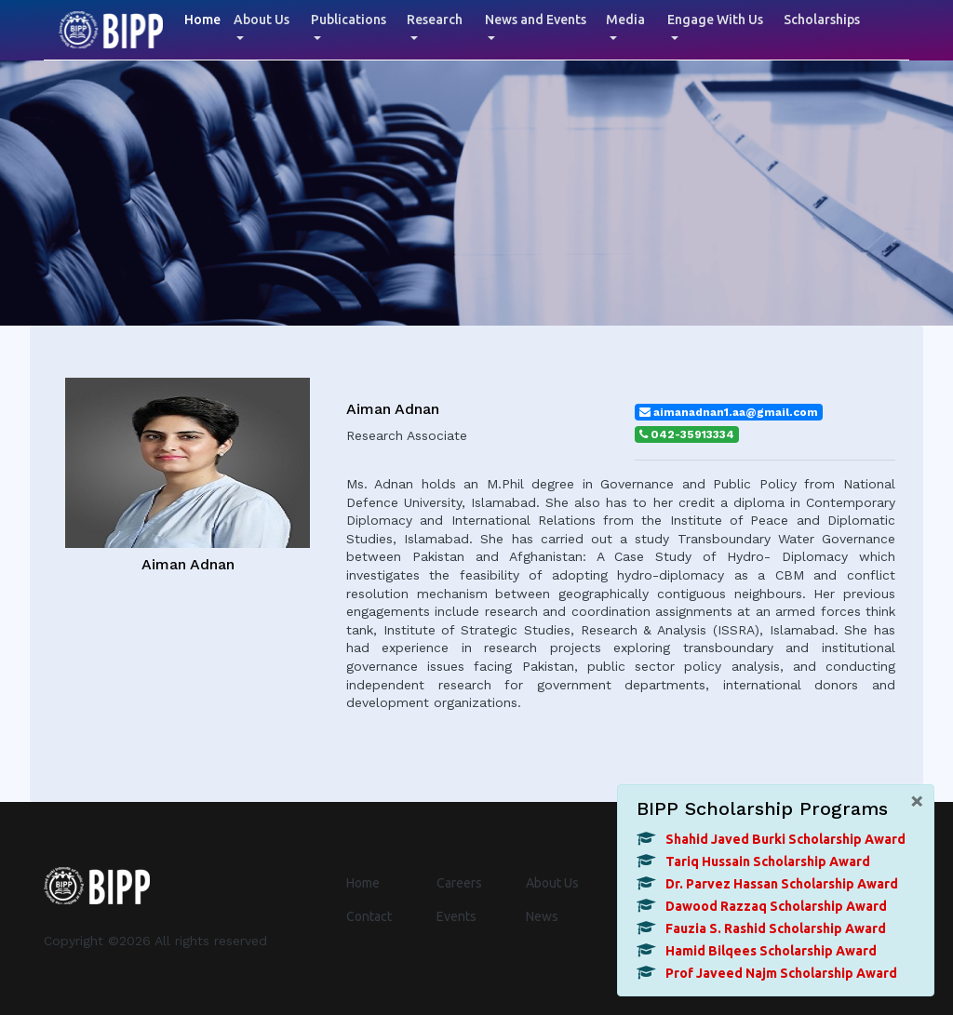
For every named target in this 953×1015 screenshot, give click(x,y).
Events (456, 916)
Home (205, 18)
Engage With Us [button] (715, 19)
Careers (459, 882)
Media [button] (625, 19)
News (542, 916)
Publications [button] (348, 19)
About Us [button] (261, 19)
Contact (369, 916)
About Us (552, 882)
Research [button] (435, 19)
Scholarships (822, 19)
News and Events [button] (535, 19)
